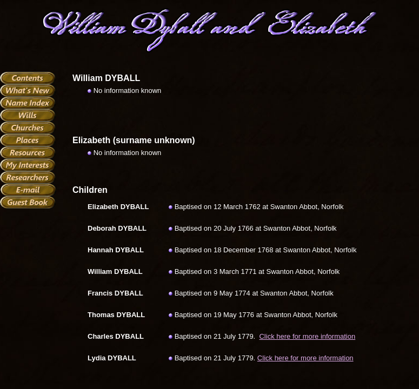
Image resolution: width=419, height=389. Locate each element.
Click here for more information (307, 336)
